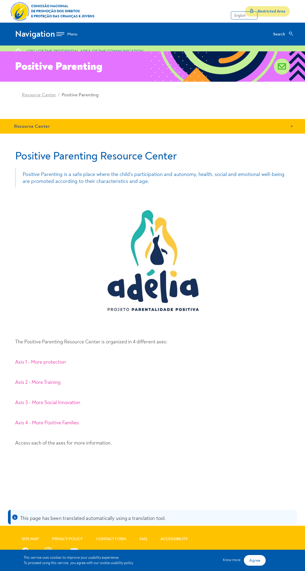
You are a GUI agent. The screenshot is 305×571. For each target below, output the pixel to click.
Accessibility (174, 538)
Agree (254, 560)
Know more (231, 560)
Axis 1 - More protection (40, 362)
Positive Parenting (80, 95)
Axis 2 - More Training (38, 382)
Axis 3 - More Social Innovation (47, 402)
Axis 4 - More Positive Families (47, 423)
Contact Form (111, 538)
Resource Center (39, 95)
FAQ (143, 538)
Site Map (30, 538)
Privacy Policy (67, 538)
